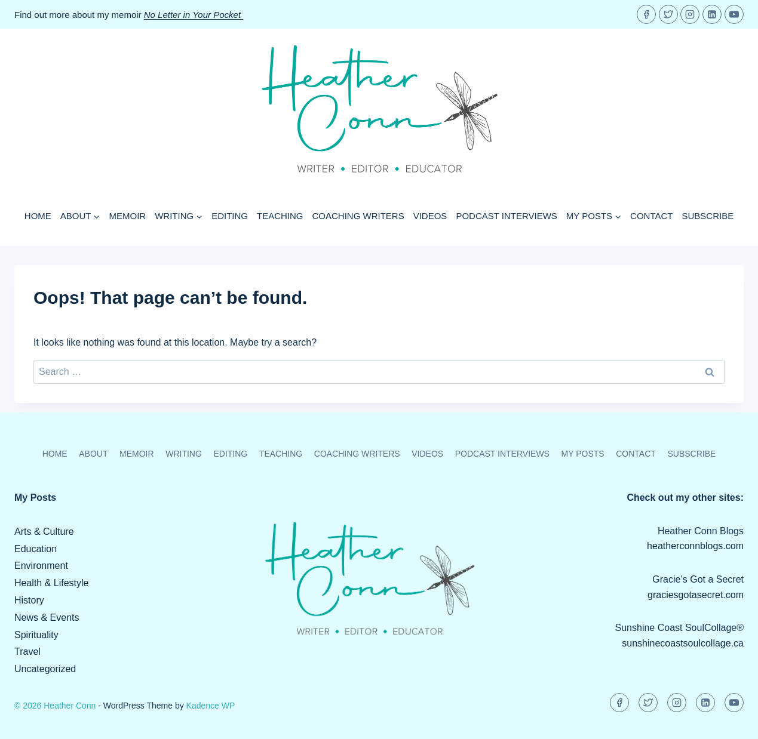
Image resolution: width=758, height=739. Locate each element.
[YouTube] (734, 14)
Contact (651, 216)
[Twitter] (668, 14)
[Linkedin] (712, 14)
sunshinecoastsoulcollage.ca (683, 643)
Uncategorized (45, 669)
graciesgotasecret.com (695, 595)
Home (37, 216)
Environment (41, 566)
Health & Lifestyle (51, 583)
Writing (183, 453)
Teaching (280, 216)
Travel (27, 651)
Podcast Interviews (506, 216)
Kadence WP (210, 705)
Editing (229, 216)
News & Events (46, 617)
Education (35, 549)
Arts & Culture (44, 531)
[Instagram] (689, 14)
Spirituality (36, 635)
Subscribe (708, 216)
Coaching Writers (358, 216)
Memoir (127, 216)
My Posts (582, 453)
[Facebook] (646, 14)
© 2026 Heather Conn (55, 705)
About (93, 453)
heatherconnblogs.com (695, 546)
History (29, 600)
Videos (430, 216)
